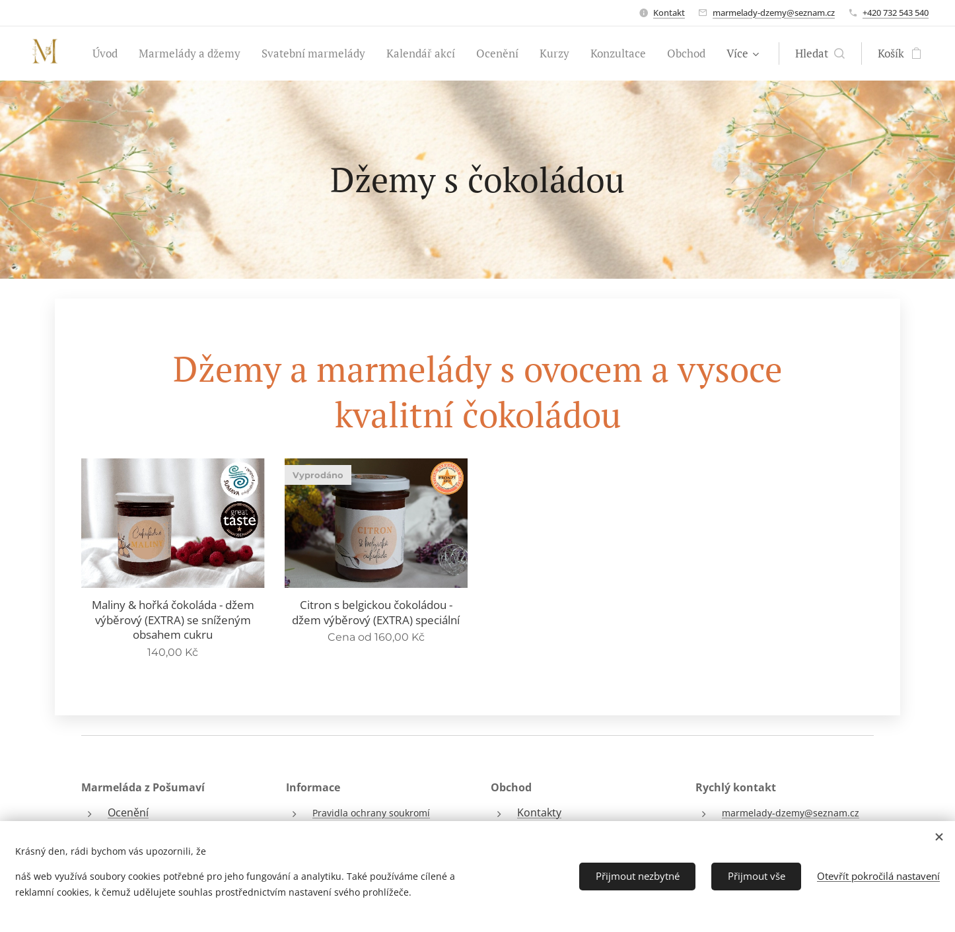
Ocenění (128, 812)
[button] (820, 53)
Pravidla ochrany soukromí (371, 813)
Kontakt (669, 12)
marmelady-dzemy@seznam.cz (774, 12)
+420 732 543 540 (896, 12)
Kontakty (539, 812)
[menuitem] (108, 53)
